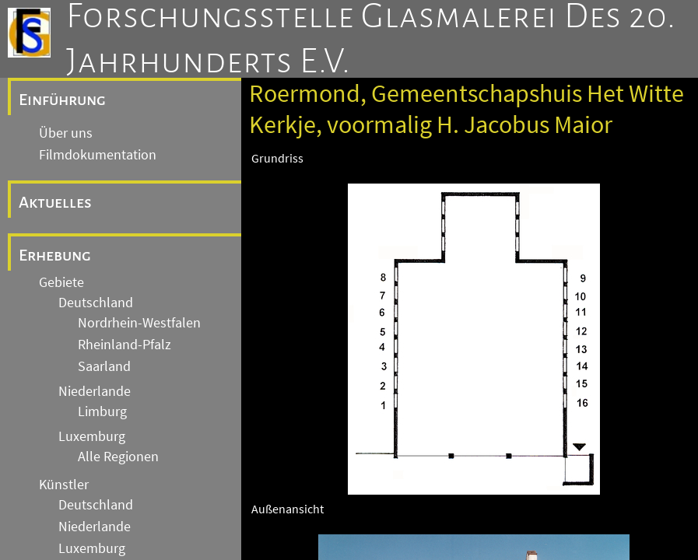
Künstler (64, 484)
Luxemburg (91, 436)
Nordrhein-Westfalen (139, 322)
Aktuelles (55, 202)
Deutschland (95, 302)
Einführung (62, 99)
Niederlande (94, 391)
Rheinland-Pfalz (124, 344)
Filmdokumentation (97, 154)
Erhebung (55, 255)
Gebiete (61, 282)
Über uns (66, 133)
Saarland (104, 366)
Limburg (102, 411)
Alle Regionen (118, 456)
